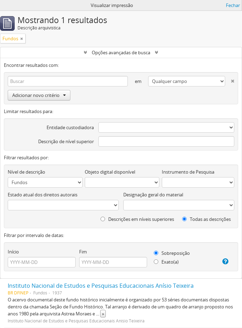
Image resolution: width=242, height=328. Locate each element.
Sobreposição (172, 253)
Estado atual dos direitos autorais (42, 194)
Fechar (233, 5)
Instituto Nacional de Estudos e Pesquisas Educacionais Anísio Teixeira (101, 285)
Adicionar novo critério (39, 95)
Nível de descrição (26, 172)
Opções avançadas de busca (121, 52)
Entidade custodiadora (70, 127)
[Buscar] (68, 81)
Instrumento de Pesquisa (188, 172)
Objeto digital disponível (110, 172)
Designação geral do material (153, 194)
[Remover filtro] (21, 38)
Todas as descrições (206, 219)
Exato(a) (166, 262)
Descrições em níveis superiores (137, 219)
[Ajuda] (223, 261)
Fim (83, 252)
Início (13, 252)
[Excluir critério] (229, 79)
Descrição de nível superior (66, 141)
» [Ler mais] (103, 313)
